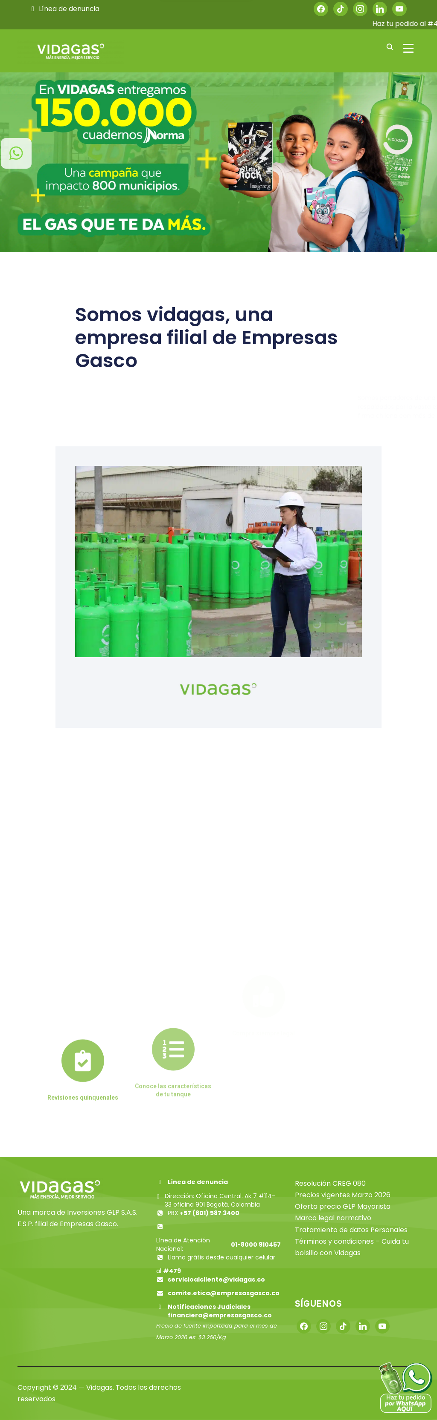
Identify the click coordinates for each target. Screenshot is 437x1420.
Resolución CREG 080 (330, 1183)
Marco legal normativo (333, 1218)
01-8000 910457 (256, 1244)
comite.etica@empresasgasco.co (224, 1293)
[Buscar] (389, 46)
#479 (172, 1271)
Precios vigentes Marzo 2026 (342, 1195)
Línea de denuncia (64, 9)
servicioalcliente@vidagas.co (216, 1279)
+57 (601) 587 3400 (209, 1213)
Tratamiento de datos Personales (351, 1230)
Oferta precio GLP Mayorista (342, 1206)
